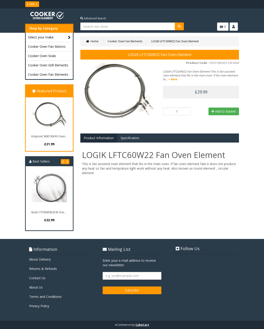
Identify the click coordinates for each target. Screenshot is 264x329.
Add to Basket (223, 111)
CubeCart (142, 325)
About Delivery (40, 259)
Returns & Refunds (43, 268)
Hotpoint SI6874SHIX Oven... (49, 136)
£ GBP (32, 4)
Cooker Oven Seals (42, 56)
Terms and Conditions (45, 296)
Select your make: (49, 37)
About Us (36, 287)
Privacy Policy (39, 306)
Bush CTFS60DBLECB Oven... (49, 212)
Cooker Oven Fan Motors (47, 46)
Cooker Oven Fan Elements (48, 74)
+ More (172, 79)
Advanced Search (93, 18)
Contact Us (37, 278)
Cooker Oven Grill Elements (48, 65)
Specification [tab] (130, 138)
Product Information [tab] (99, 138)
